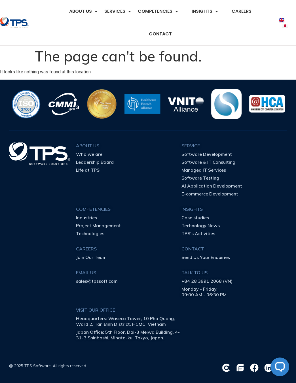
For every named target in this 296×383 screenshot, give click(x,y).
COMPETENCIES (158, 11)
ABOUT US (83, 11)
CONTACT (160, 34)
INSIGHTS (205, 11)
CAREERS (241, 11)
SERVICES (117, 11)
